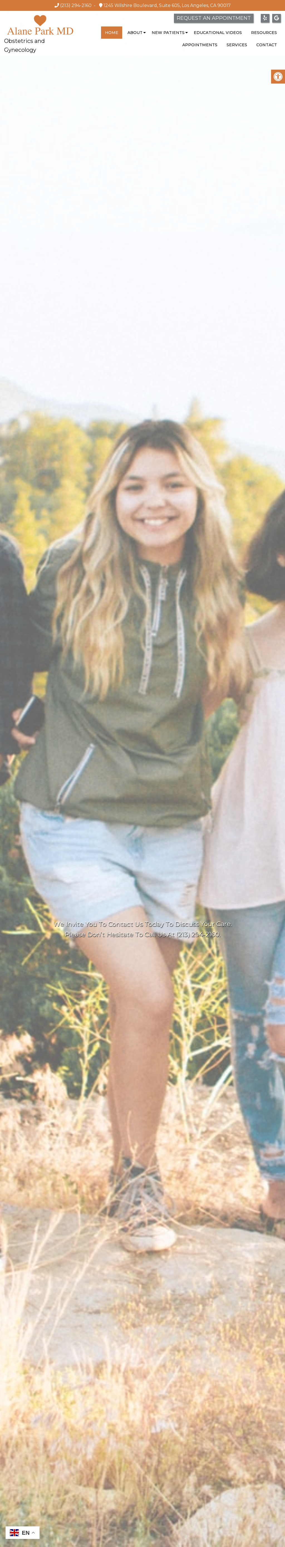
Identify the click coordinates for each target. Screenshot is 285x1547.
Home (111, 32)
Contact (266, 44)
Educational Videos (218, 32)
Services (237, 44)
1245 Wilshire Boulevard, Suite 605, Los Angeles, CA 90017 (166, 5)
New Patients (168, 32)
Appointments (199, 44)
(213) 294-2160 (76, 5)
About (134, 32)
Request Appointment (142, 957)
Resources (264, 32)
